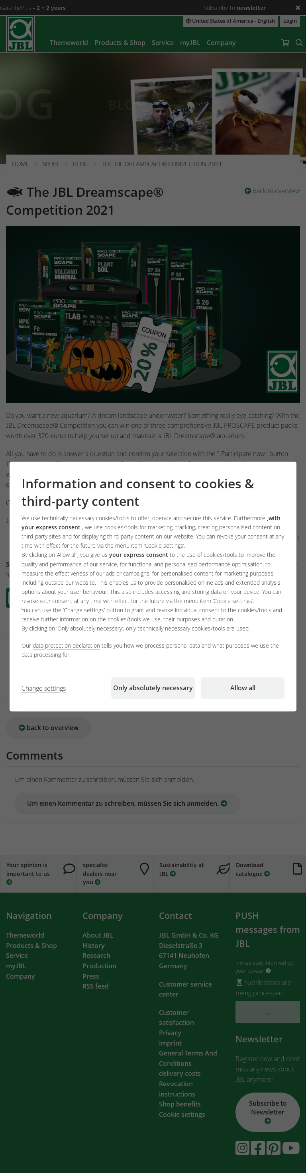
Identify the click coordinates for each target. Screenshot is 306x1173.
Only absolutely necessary (153, 687)
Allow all (242, 687)
